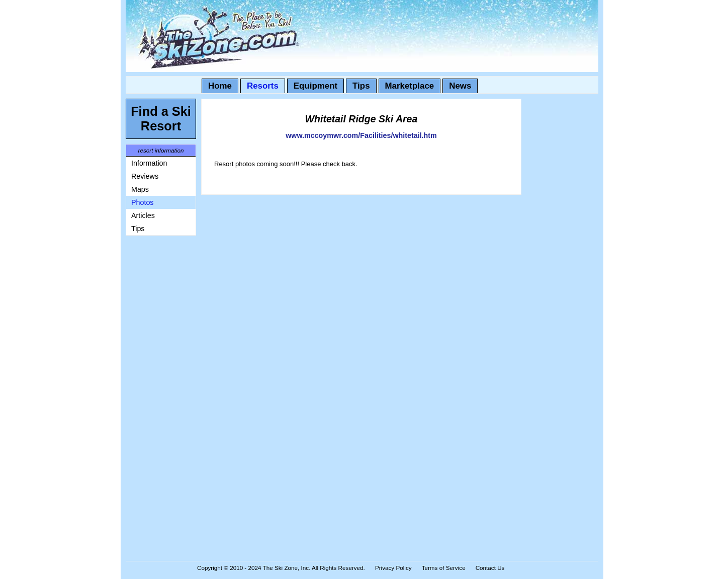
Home (220, 86)
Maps (140, 189)
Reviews (144, 176)
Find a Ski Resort (161, 118)
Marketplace (409, 86)
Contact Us (490, 567)
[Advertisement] (156, 392)
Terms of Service (444, 567)
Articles (143, 215)
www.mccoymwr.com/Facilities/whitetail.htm (361, 135)
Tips (361, 86)
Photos (142, 202)
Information (149, 163)
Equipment (315, 86)
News (460, 86)
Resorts (263, 86)
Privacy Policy (393, 567)
